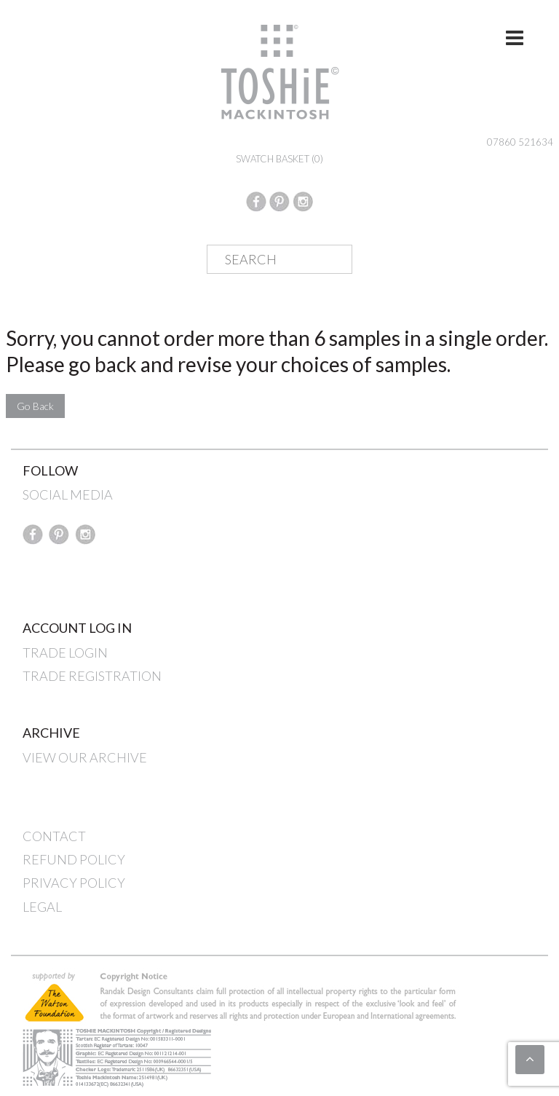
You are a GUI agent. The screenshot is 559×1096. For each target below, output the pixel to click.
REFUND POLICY (74, 859)
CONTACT (54, 836)
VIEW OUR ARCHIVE (85, 757)
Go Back (35, 406)
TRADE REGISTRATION (92, 676)
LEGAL (42, 907)
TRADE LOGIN (65, 652)
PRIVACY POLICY (74, 883)
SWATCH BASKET (279, 159)
